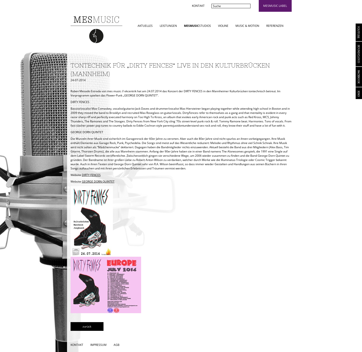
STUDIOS (197, 26)
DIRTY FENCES (91, 175)
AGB (116, 345)
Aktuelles (145, 26)
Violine (223, 26)
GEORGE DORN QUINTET (98, 182)
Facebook (359, 77)
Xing (359, 93)
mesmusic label (275, 6)
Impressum (98, 345)
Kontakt (198, 6)
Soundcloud (359, 54)
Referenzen (274, 26)
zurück (87, 326)
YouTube (359, 32)
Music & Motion (247, 26)
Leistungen (168, 26)
